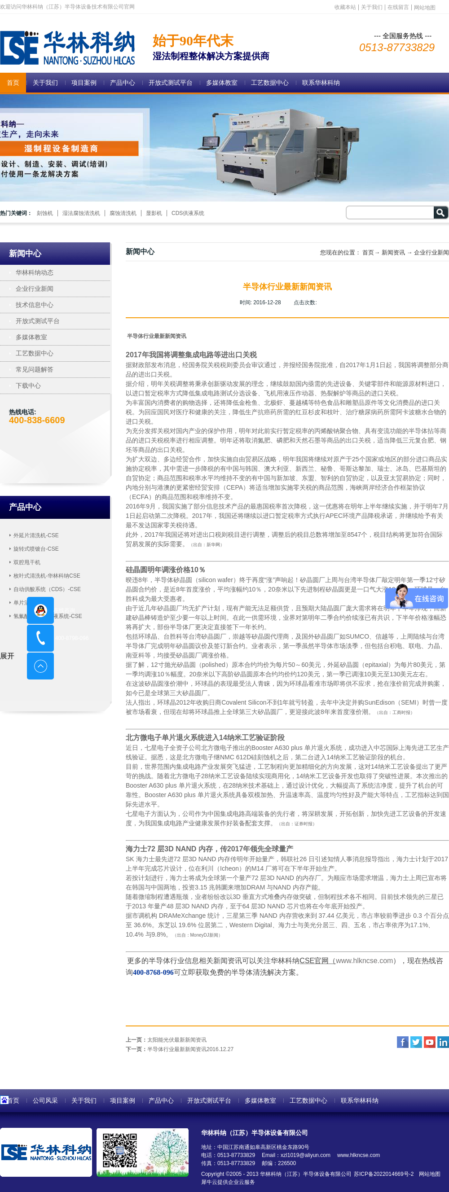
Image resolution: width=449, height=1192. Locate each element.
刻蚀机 (45, 213)
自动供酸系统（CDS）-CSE (47, 589)
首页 (13, 82)
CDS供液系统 (188, 213)
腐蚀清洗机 (123, 213)
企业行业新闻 (431, 252)
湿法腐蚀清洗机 (81, 213)
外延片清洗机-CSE (36, 535)
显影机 (154, 213)
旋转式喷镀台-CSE (36, 549)
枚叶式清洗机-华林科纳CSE (46, 576)
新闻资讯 (393, 252)
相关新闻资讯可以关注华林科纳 (249, 960)
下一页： (179, 1049)
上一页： (166, 1040)
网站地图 (428, 1174)
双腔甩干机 (26, 562)
